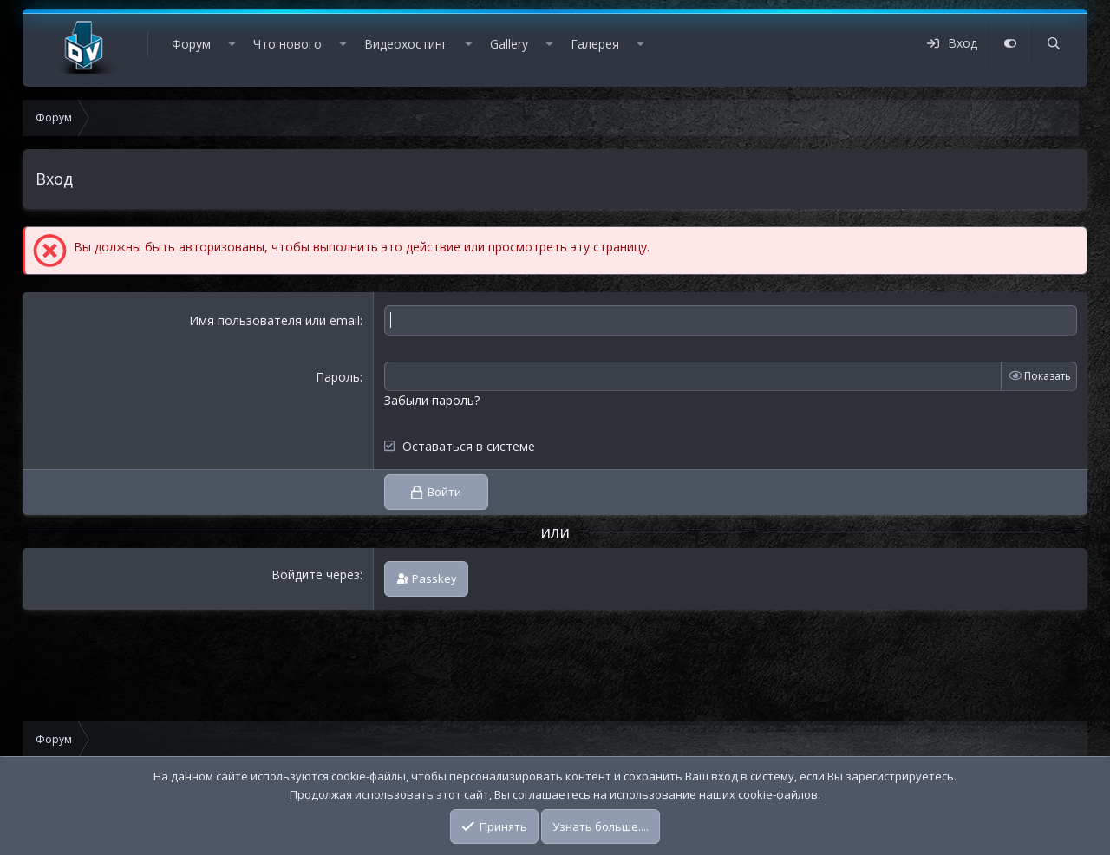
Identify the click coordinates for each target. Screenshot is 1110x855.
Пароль (338, 377)
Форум (191, 44)
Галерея (595, 44)
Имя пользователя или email (274, 320)
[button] (232, 44)
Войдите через (315, 574)
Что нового (287, 44)
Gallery (509, 44)
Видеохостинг (405, 44)
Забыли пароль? (432, 400)
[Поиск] (1052, 44)
